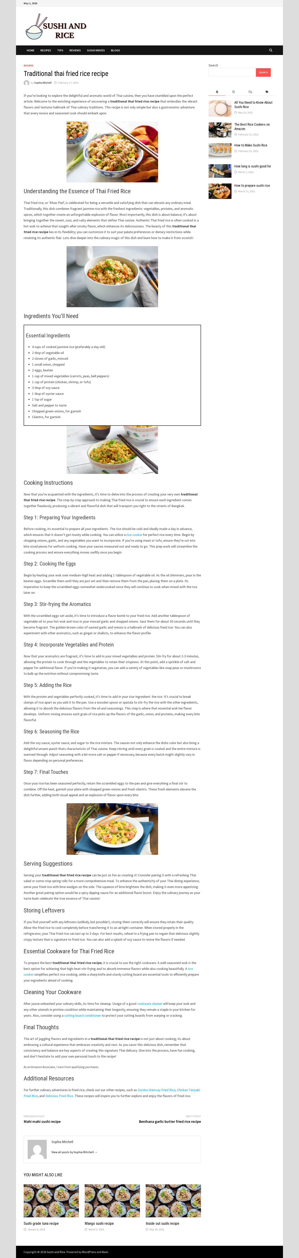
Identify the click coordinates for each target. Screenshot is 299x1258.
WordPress (89, 1252)
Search (213, 65)
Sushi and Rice (56, 1252)
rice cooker (134, 534)
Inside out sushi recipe (162, 1223)
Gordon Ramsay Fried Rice (156, 1090)
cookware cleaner (149, 1003)
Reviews (75, 50)
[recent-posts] (233, 92)
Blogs (115, 50)
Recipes (45, 50)
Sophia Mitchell (42, 82)
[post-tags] (267, 92)
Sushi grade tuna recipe (41, 1223)
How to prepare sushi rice (252, 185)
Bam (105, 1252)
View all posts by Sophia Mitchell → (74, 1152)
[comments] (250, 92)
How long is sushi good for (252, 166)
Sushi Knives (96, 50)
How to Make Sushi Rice (250, 145)
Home (30, 50)
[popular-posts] (217, 92)
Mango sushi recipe (99, 1223)
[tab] (217, 92)
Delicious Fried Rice (59, 1096)
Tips (60, 50)
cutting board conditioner (82, 1015)
